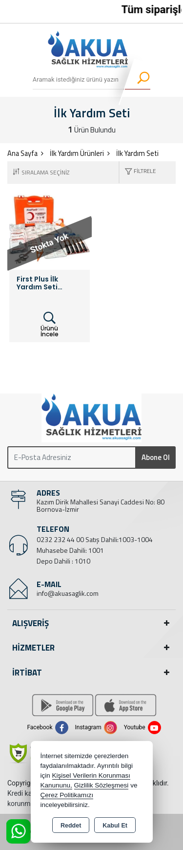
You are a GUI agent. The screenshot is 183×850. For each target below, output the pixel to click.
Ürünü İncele (50, 324)
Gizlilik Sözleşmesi (101, 785)
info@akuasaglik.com (68, 593)
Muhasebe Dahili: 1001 (70, 550)
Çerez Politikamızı (67, 795)
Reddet (71, 825)
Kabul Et (114, 825)
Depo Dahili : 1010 (63, 561)
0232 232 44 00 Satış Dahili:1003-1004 (95, 539)
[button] (138, 172)
